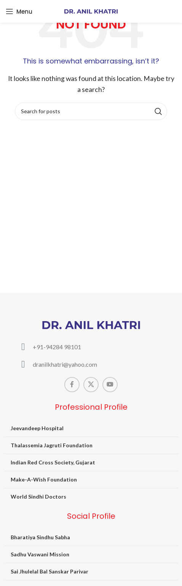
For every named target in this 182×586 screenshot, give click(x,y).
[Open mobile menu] (19, 11)
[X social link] (91, 384)
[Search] (91, 111)
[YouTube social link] (110, 384)
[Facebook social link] (72, 384)
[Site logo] (91, 10)
